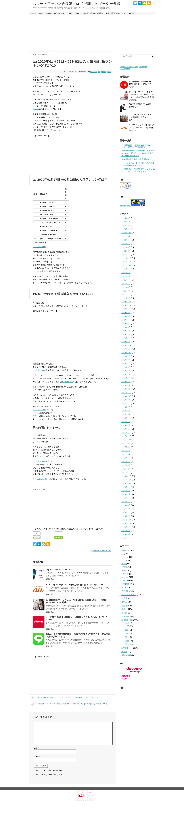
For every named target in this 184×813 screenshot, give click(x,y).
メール (37, 757)
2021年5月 (125, 284)
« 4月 (39, 810)
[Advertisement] (92, 33)
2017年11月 (126, 436)
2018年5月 (125, 414)
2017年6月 (125, 454)
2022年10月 (126, 233)
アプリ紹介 (126, 591)
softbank (61, 13)
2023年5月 (125, 225)
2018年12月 (126, 389)
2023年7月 (125, 222)
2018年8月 (125, 404)
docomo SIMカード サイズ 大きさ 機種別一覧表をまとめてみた (141, 117)
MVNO (124, 571)
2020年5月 (125, 327)
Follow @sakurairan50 (129, 67)
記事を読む (50, 579)
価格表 (124, 602)
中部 (127, 626)
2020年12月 (126, 302)
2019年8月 (125, 360)
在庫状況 (125, 606)
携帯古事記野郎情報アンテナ (116, 13)
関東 (127, 641)
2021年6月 (125, 280)
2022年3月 (125, 247)
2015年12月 (126, 520)
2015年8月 (125, 534)
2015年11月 (126, 523)
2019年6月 (125, 367)
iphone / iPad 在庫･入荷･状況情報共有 (89, 13)
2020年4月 (125, 331)
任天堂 (124, 598)
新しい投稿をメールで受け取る (49, 774)
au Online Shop (39, 247)
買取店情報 (126, 655)
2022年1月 (125, 255)
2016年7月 (125, 494)
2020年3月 (125, 334)
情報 (109, 72)
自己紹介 (132, 13)
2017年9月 (125, 443)
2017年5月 (125, 458)
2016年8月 (125, 491)
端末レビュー (127, 648)
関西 (127, 644)
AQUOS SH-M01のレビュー (59, 569)
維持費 (124, 652)
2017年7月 (125, 451)
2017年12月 (126, 433)
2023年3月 (125, 229)
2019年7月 (125, 364)
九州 (127, 630)
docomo (49, 13)
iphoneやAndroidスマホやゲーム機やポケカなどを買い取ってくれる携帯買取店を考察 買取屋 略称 (137, 153)
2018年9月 (125, 400)
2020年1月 (125, 342)
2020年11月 (126, 305)
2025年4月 (125, 218)
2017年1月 (125, 473)
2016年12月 (126, 476)
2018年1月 (125, 429)
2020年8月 (125, 316)
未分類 (124, 613)
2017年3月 (125, 465)
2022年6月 (125, 236)
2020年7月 (125, 320)
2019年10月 (126, 353)
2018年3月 (125, 422)
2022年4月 (125, 244)
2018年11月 (126, 393)
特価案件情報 (127, 620)
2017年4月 (125, 462)
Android (33, 13)
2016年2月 (125, 513)
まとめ (124, 587)
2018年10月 (126, 396)
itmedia (36, 109)
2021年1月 (125, 298)
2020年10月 (126, 309)
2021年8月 (125, 273)
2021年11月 (126, 262)
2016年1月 (125, 516)
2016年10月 (126, 483)
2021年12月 (126, 258)
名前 (36, 748)
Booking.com (125, 206)
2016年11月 (126, 480)
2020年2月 (125, 338)
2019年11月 (126, 349)
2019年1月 (125, 385)
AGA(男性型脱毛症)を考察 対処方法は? (138, 159)
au (55, 13)
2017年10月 (126, 440)
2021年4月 (125, 287)
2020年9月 (125, 313)
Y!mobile (69, 13)
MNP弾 (124, 567)
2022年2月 (125, 251)
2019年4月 (125, 374)
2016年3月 (125, 509)
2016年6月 (125, 498)
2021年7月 (125, 276)
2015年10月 (126, 527)
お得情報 (125, 584)
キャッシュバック (128, 595)
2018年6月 (125, 411)
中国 (127, 623)
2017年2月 (125, 469)
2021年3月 (125, 291)
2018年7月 (125, 407)
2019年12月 (126, 345)
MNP (123, 564)
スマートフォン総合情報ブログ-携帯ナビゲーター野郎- (77, 4)
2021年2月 (125, 294)
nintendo (125, 574)
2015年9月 (125, 531)
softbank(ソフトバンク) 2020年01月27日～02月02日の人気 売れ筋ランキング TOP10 (69, 704)
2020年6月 (125, 324)
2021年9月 (125, 269)
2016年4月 (125, 505)
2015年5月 (125, 538)
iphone (40, 13)
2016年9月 (125, 487)
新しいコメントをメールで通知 (49, 771)
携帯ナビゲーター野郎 (101, 551)
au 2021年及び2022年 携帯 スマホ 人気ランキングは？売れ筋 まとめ (141, 127)
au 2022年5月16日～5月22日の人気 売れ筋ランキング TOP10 (75, 584)
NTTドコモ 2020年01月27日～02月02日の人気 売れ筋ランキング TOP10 (64, 698)
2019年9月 (125, 356)
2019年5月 (125, 371)
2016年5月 (125, 502)
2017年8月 (125, 447)
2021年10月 (126, 265)
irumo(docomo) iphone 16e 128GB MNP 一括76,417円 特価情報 (141, 84)
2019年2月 (125, 382)
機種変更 (125, 616)
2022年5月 (125, 240)
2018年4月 (125, 418)
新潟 (127, 633)
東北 (127, 637)
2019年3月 (125, 378)
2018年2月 (125, 425)
